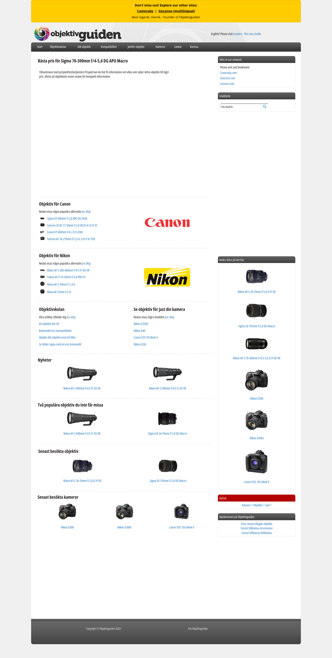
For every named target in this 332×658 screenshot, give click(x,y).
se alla (86, 211)
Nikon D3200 (141, 324)
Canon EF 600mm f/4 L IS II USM (65, 232)
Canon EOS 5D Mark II (146, 337)
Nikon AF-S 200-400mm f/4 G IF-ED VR (68, 270)
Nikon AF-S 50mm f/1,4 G (61, 284)
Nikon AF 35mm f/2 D (59, 292)
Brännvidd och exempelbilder (55, 330)
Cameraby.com (228, 73)
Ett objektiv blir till (49, 324)
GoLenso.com (227, 78)
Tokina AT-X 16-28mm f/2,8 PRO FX (66, 277)
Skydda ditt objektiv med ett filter (57, 337)
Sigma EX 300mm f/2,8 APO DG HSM (67, 218)
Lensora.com (227, 83)
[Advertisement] (123, 165)
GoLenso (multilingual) (177, 11)
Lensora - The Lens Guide (247, 34)
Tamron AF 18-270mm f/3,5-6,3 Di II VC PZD (71, 239)
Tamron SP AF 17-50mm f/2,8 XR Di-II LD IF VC (72, 225)
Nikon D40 (139, 330)
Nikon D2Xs (140, 344)
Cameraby (145, 11)
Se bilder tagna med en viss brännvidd (60, 344)
